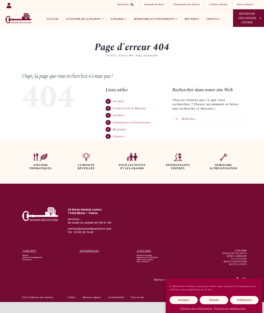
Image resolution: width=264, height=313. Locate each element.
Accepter (183, 300)
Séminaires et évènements (132, 122)
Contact (118, 136)
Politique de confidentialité (196, 309)
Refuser (214, 300)
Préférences (244, 300)
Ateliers (118, 115)
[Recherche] (126, 4)
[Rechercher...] (207, 118)
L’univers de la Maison (129, 108)
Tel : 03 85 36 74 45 (81, 232)
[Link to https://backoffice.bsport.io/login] (22, 4)
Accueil (111, 55)
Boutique (119, 129)
